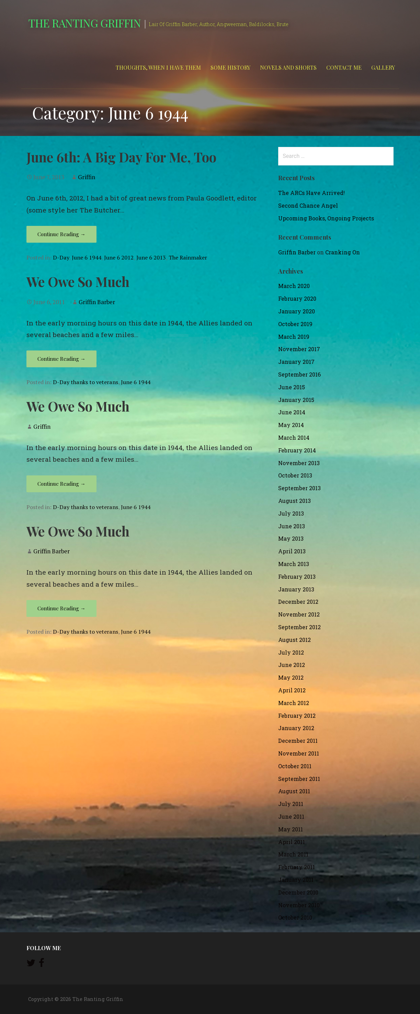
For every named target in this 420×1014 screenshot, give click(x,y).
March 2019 (293, 336)
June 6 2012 (119, 257)
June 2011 (291, 816)
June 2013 (291, 526)
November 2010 (299, 905)
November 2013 (299, 462)
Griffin (86, 177)
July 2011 (290, 803)
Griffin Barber (97, 302)
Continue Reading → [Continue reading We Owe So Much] (61, 358)
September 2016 (299, 374)
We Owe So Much (77, 281)
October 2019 (295, 323)
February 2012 (297, 715)
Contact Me (344, 67)
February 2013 (297, 576)
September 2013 (299, 488)
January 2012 (296, 727)
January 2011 (296, 879)
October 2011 (294, 766)
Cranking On (342, 252)
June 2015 (291, 387)
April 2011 (291, 841)
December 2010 (298, 892)
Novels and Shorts (288, 67)
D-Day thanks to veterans (85, 382)
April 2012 (292, 690)
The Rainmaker (188, 257)
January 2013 (296, 589)
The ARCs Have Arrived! (311, 192)
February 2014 (297, 450)
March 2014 (293, 437)
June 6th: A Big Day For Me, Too (121, 157)
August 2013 (294, 500)
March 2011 (293, 854)
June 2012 (291, 664)
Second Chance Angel (308, 205)
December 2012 (298, 601)
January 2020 (296, 311)
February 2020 (297, 298)
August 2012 (294, 639)
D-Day (61, 257)
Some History (230, 67)
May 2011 (290, 829)
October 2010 (295, 917)
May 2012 (291, 677)
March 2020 (294, 285)
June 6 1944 (86, 257)
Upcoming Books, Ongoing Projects (326, 218)
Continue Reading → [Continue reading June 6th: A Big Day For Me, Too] (61, 234)
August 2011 (294, 791)
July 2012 (291, 652)
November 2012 (299, 614)
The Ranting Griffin (84, 22)
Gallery (383, 67)
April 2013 (292, 551)
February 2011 (296, 867)
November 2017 (299, 349)
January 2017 (296, 361)
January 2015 (296, 399)
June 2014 (291, 412)
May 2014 (291, 424)
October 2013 (295, 475)
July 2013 (291, 513)
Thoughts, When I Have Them (158, 67)
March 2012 (293, 702)
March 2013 (293, 563)
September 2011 (299, 778)
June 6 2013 (151, 257)
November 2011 (298, 753)
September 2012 (299, 627)
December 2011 (298, 740)
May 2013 (291, 538)
